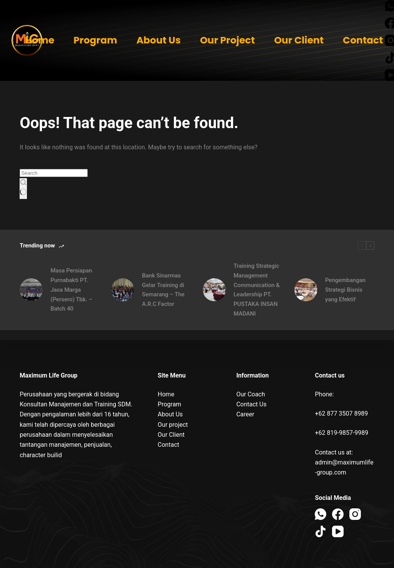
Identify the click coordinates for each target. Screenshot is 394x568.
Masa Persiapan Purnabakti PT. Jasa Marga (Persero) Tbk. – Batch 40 (71, 289)
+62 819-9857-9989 (341, 432)
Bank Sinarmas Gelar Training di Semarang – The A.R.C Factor (163, 289)
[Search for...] (54, 173)
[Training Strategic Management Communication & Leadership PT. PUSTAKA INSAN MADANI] (214, 289)
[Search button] (23, 188)
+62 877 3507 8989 (341, 413)
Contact (363, 40)
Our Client (299, 40)
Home (39, 40)
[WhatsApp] (320, 514)
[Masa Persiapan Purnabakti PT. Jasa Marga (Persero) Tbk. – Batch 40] (31, 289)
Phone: (324, 394)
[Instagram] (355, 514)
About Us (158, 40)
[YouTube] (338, 531)
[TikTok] (320, 531)
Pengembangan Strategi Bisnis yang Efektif (345, 290)
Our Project (227, 40)
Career (245, 414)
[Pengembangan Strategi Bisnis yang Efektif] (305, 289)
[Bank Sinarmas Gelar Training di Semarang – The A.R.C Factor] (122, 289)
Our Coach (250, 394)
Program (95, 40)
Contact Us (251, 404)
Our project (173, 424)
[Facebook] (338, 514)
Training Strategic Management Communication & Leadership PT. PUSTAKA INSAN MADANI (257, 289)
